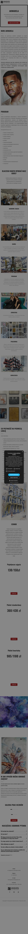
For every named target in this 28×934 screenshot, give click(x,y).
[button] (14, 480)
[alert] (14, 467)
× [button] (22, 451)
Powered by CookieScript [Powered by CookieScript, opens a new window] (14, 482)
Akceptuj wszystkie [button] (14, 474)
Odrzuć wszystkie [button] (14, 477)
